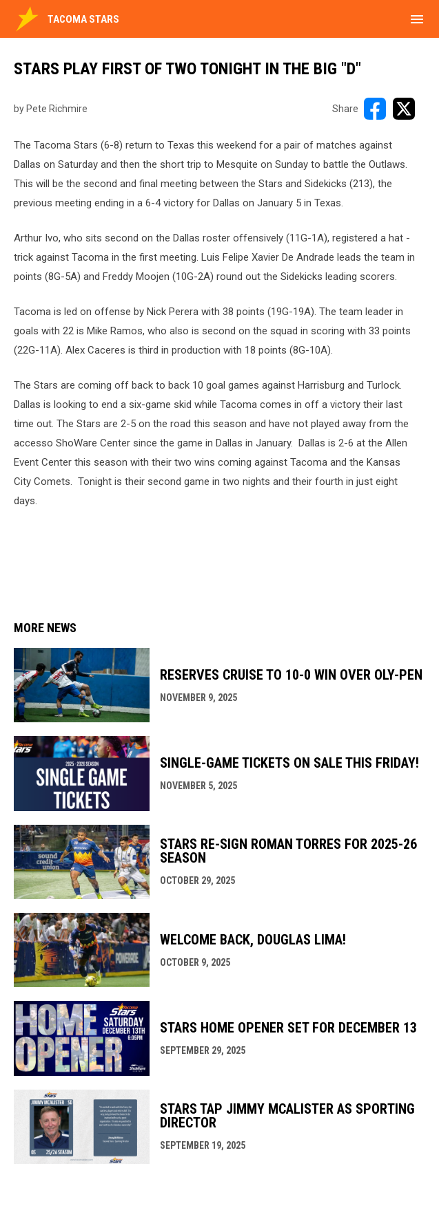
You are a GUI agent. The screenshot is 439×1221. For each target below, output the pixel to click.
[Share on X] (404, 109)
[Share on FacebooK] (375, 109)
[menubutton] (417, 19)
